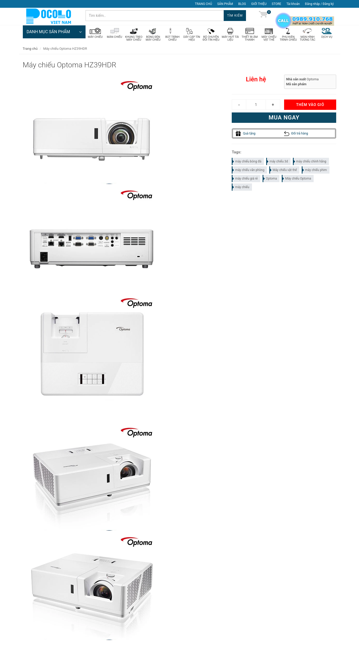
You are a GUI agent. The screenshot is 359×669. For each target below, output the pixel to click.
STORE (276, 4)
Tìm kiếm (235, 15)
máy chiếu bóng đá (246, 162)
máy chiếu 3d (277, 162)
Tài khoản (293, 4)
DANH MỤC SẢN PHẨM (54, 32)
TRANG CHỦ (203, 4)
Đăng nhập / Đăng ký (319, 4)
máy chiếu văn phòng (248, 170)
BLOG (242, 4)
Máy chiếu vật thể (283, 170)
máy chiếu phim (314, 170)
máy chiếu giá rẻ (245, 179)
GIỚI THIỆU (258, 4)
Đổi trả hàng (296, 134)
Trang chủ (30, 49)
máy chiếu (240, 187)
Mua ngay (284, 118)
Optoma (270, 179)
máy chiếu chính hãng (309, 162)
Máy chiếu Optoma (296, 179)
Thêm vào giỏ (310, 105)
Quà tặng (245, 134)
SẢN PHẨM (225, 4)
